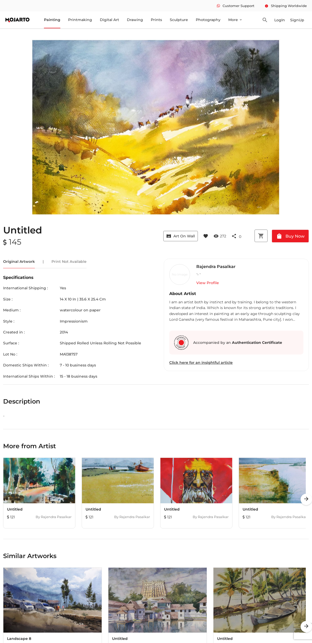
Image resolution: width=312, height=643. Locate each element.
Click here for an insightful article (201, 362)
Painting (52, 19)
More (235, 19)
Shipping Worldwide (286, 6)
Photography (208, 19)
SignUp (297, 20)
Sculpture (179, 19)
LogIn (279, 20)
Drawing (135, 19)
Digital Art (109, 19)
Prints (156, 19)
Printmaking (80, 19)
